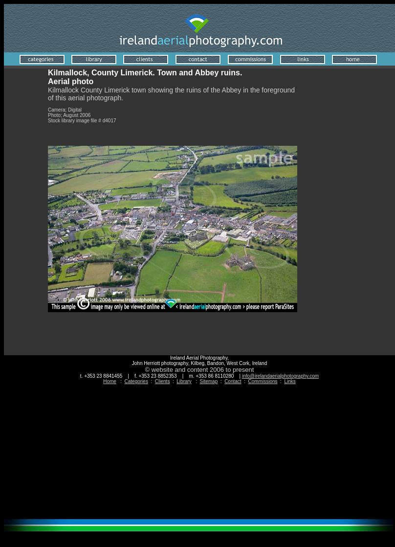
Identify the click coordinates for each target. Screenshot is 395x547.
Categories (136, 381)
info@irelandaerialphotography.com (280, 376)
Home (109, 381)
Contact (232, 381)
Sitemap (209, 381)
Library (184, 381)
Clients (162, 381)
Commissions (263, 381)
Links (289, 381)
